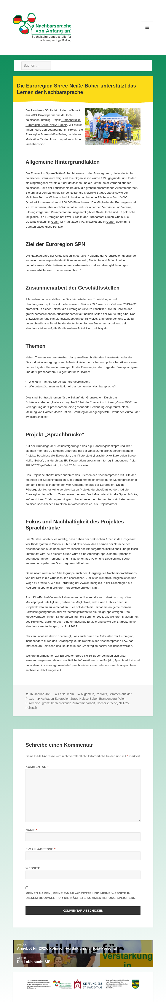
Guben (110, 221)
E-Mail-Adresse (41, 849)
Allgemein (87, 694)
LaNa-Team (66, 694)
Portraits (101, 694)
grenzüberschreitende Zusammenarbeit (68, 703)
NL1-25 (124, 703)
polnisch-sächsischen (39, 504)
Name (31, 830)
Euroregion (33, 703)
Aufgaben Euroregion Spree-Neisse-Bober (69, 698)
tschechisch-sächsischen (114, 499)
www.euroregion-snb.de (41, 660)
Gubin (55, 221)
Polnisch (31, 707)
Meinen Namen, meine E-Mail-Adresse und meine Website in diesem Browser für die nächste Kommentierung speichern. (81, 896)
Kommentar (37, 767)
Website (33, 868)
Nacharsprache (107, 703)
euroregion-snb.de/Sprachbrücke (67, 665)
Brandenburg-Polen (112, 698)
